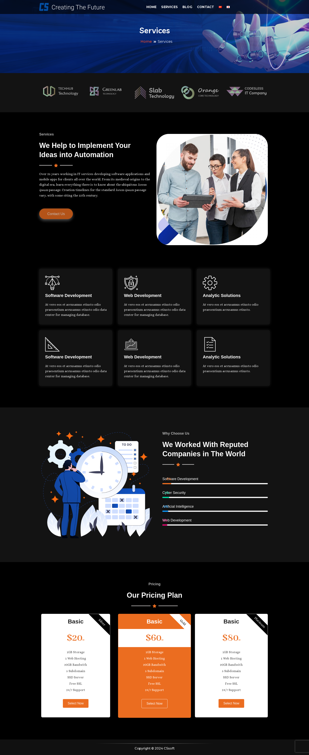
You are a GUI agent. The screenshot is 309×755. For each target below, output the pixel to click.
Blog (187, 7)
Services (169, 7)
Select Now (76, 703)
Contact (205, 7)
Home (151, 7)
